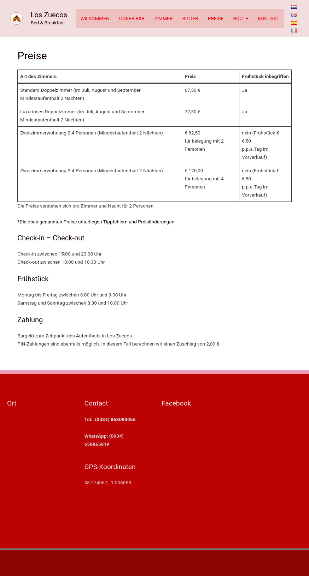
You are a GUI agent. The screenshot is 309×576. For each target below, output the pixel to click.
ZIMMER (163, 18)
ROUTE (241, 18)
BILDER (190, 18)
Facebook (176, 403)
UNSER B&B (132, 18)
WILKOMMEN (94, 18)
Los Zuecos (49, 15)
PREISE (215, 18)
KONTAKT (269, 18)
